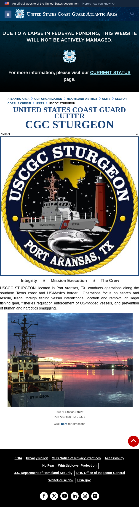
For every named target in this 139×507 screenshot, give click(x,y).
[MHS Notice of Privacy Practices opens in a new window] (76, 458)
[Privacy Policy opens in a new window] (37, 458)
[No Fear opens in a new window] (48, 465)
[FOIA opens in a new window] (18, 458)
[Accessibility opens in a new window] (114, 458)
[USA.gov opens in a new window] (84, 480)
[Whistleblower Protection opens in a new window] (77, 465)
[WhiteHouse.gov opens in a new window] (60, 480)
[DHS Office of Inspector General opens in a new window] (100, 473)
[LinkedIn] (75, 496)
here (64, 424)
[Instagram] (85, 496)
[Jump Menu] (69, 134)
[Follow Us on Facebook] (44, 496)
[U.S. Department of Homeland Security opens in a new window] (43, 473)
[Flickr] (95, 496)
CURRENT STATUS (110, 72)
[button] (98, 3)
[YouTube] (64, 496)
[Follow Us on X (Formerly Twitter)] (54, 496)
